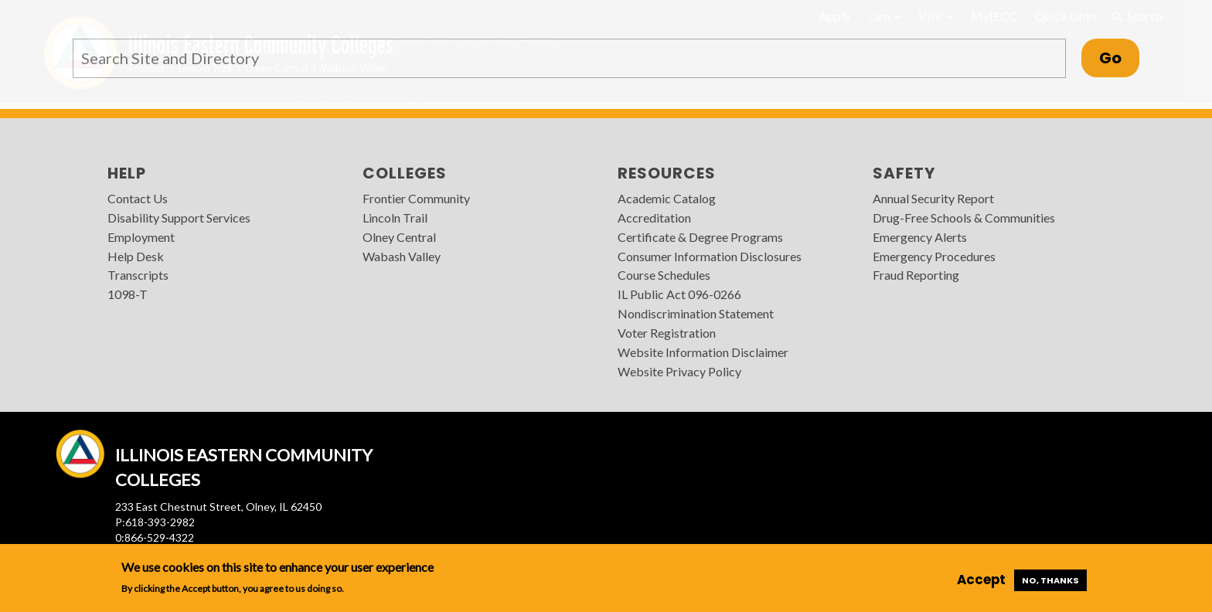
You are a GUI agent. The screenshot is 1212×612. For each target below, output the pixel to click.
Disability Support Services (178, 217)
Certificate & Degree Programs (700, 237)
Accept (981, 579)
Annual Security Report (933, 198)
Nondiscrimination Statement (696, 313)
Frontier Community (416, 198)
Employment (141, 237)
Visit (935, 15)
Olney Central (399, 237)
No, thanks (1050, 580)
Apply (834, 15)
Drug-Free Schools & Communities (964, 217)
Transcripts (138, 274)
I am (884, 15)
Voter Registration (667, 332)
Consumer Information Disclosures (710, 256)
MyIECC (994, 15)
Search (1136, 16)
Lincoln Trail (395, 217)
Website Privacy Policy (679, 371)
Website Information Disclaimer (703, 352)
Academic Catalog (667, 198)
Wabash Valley (402, 256)
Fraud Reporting (916, 274)
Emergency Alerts (920, 237)
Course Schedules (664, 274)
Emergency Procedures (934, 256)
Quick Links (1066, 15)
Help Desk (135, 256)
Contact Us (137, 198)
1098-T (127, 294)
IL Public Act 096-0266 (679, 294)
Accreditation (654, 217)
